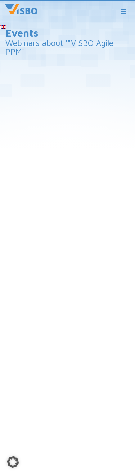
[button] (13, 462)
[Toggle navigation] (123, 11)
